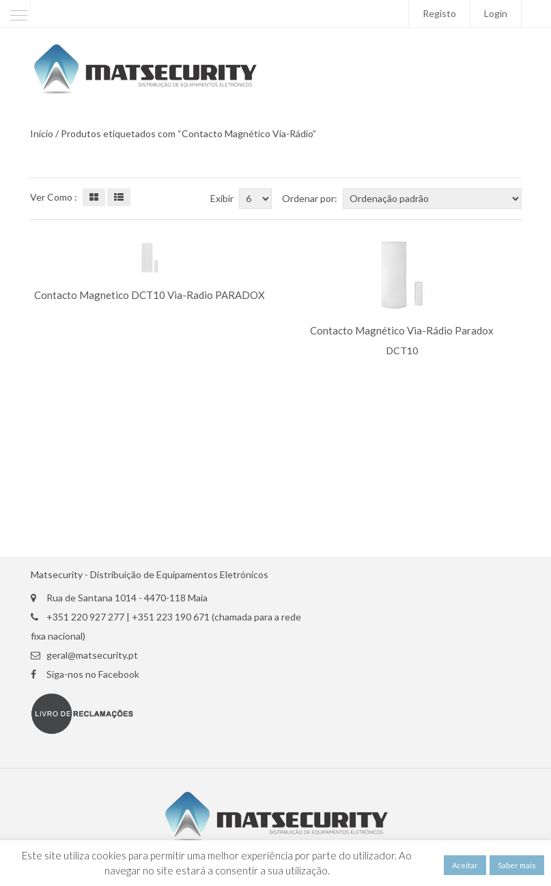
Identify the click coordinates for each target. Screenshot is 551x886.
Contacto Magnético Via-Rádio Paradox (402, 331)
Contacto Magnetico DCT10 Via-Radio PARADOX (149, 295)
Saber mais (517, 865)
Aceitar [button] (465, 865)
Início (41, 134)
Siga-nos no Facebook (92, 674)
